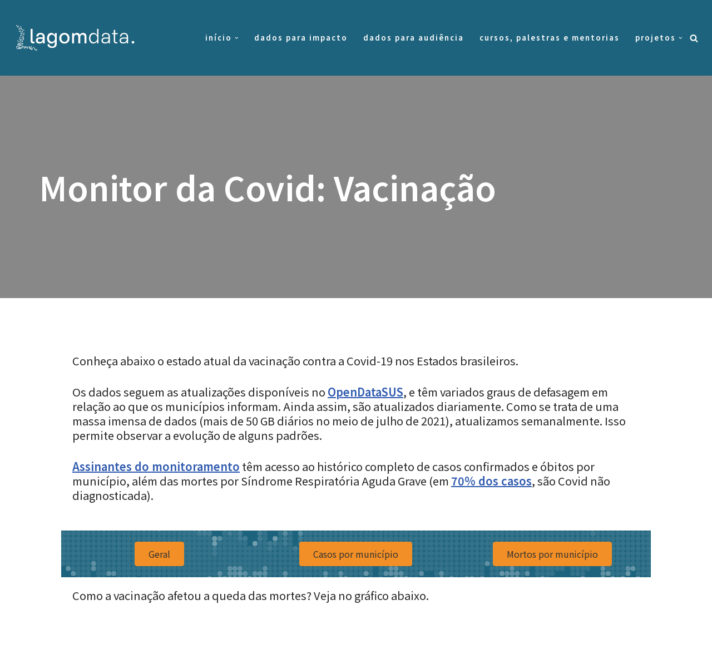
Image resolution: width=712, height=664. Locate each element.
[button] (237, 38)
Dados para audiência (413, 37)
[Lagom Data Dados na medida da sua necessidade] (77, 38)
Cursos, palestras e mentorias (549, 37)
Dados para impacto (301, 37)
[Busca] (694, 38)
